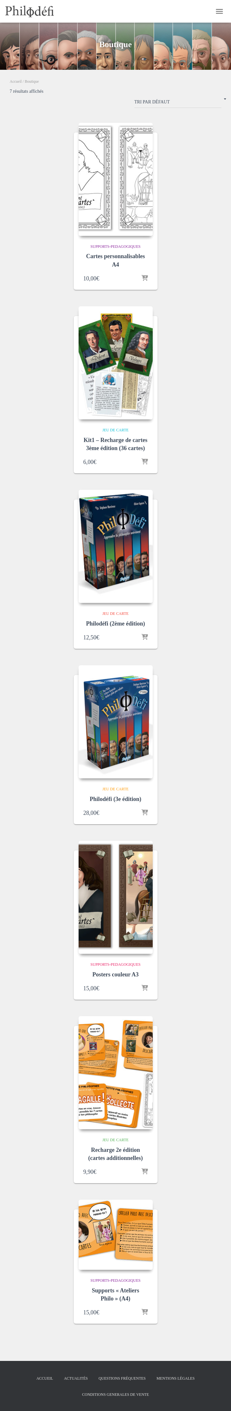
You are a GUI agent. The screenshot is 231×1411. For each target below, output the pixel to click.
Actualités (76, 1378)
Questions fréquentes (122, 1378)
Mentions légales (176, 1378)
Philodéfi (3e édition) (115, 799)
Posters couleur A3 (115, 974)
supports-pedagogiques (115, 246)
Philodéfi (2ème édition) (115, 623)
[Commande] (177, 103)
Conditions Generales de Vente (115, 1394)
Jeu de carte (115, 430)
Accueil (16, 81)
